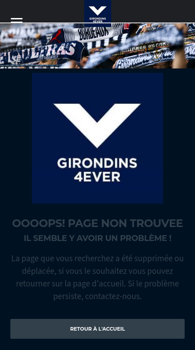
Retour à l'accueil (97, 329)
